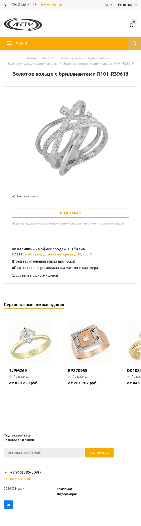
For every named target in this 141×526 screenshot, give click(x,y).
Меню (21, 43)
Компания (64, 489)
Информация (66, 494)
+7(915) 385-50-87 (23, 4)
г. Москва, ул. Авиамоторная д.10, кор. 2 (58, 254)
